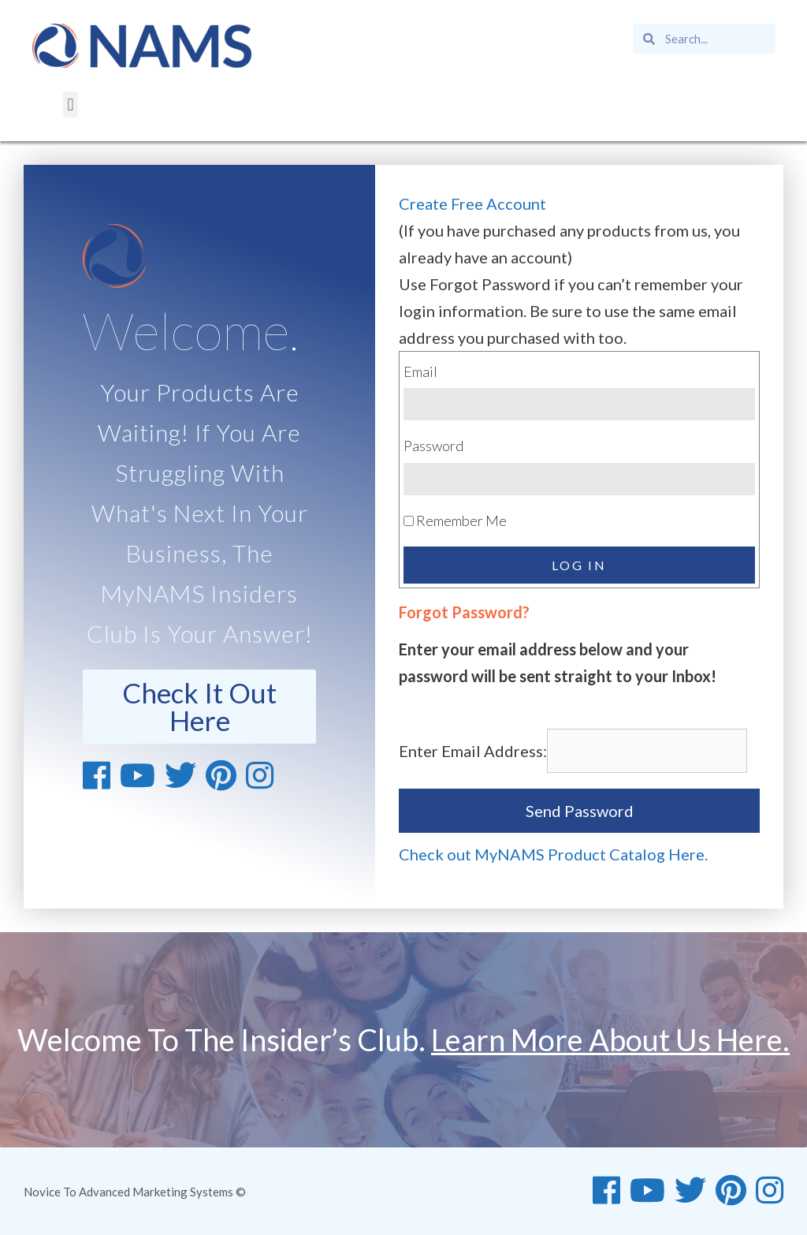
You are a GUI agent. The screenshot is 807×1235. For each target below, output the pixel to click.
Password (433, 445)
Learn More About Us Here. (610, 1039)
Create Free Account (472, 203)
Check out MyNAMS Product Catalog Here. (553, 854)
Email (420, 371)
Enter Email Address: (473, 750)
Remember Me (455, 520)
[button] (70, 104)
